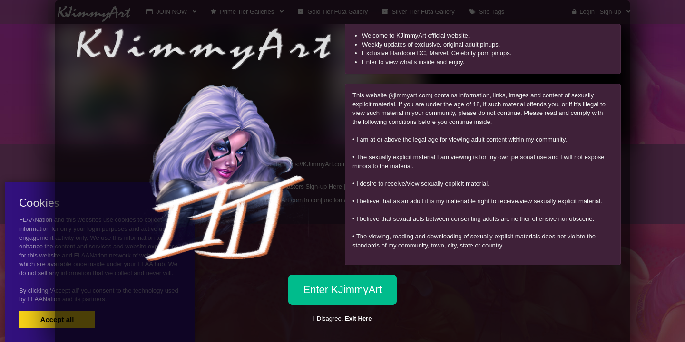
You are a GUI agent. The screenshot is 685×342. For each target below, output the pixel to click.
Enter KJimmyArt (342, 289)
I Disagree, (342, 318)
